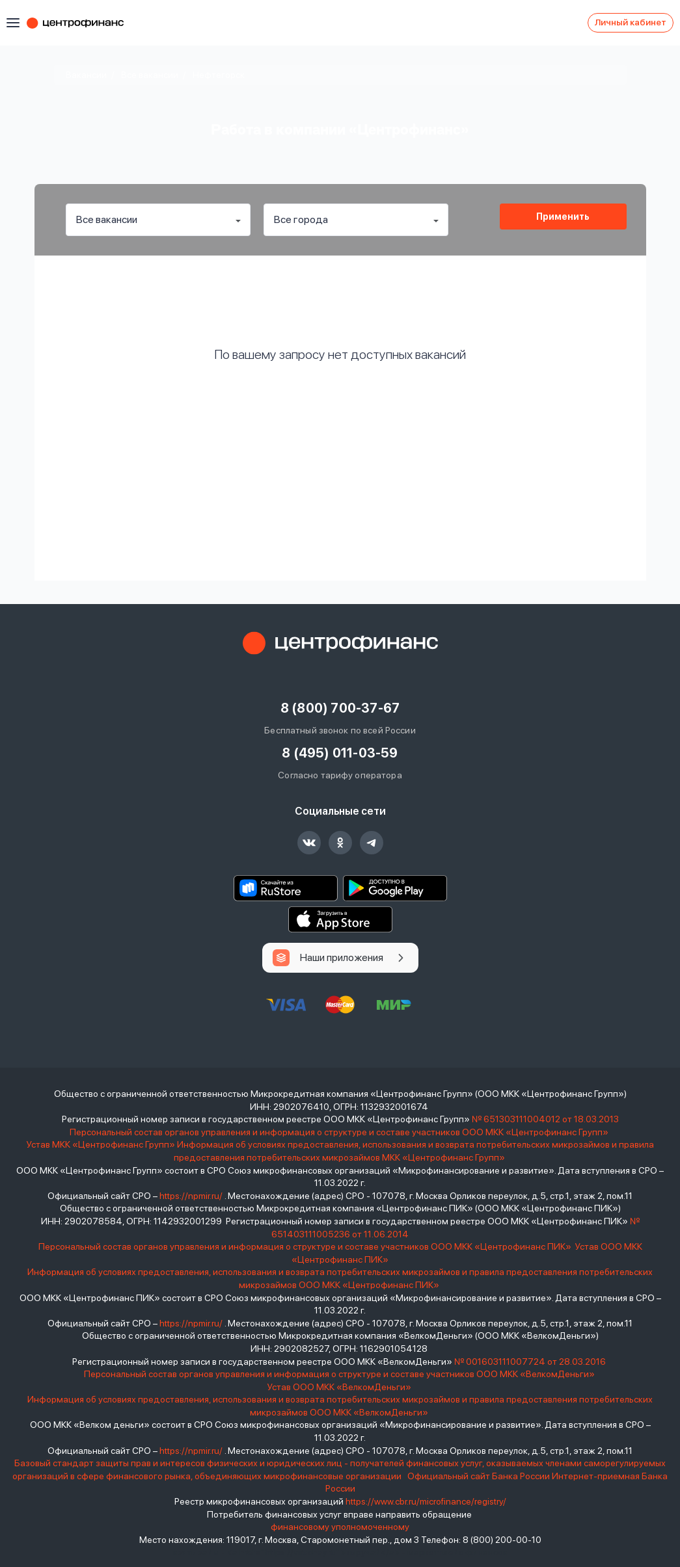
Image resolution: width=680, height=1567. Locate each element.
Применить (563, 216)
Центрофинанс (81, 23)
